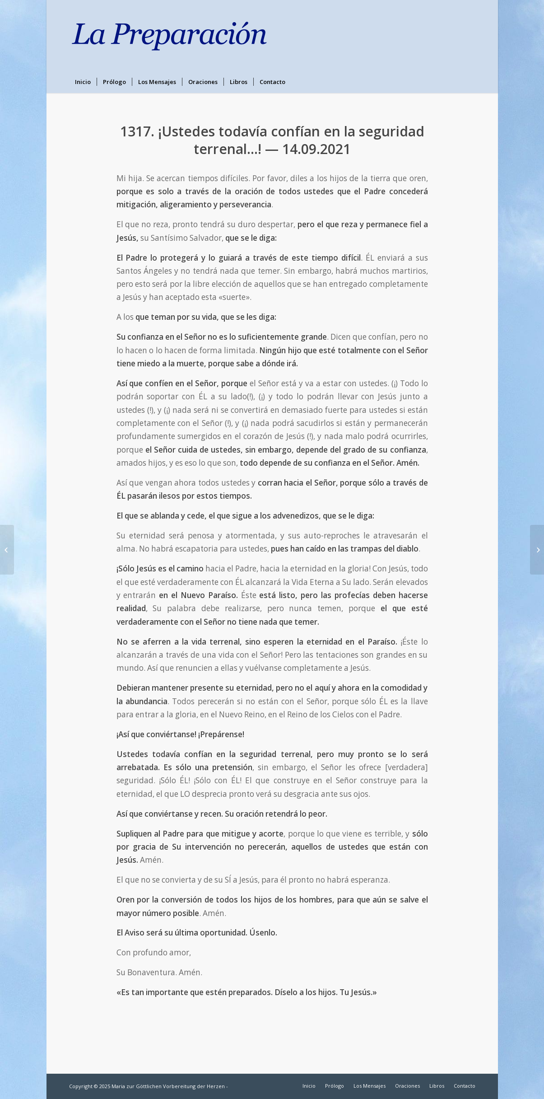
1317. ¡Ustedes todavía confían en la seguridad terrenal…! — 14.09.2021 (272, 140)
